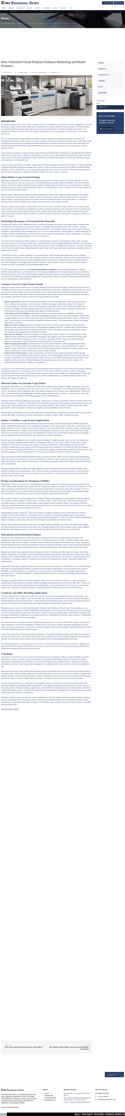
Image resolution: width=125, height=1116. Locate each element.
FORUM (102, 81)
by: (21, 72)
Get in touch (106, 129)
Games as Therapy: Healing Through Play (77, 1102)
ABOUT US (103, 69)
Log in (47, 1093)
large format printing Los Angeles (43, 269)
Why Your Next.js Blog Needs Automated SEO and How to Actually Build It (77, 1099)
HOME (101, 63)
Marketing (42, 72)
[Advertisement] (62, 41)
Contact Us (115, 1075)
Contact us (107, 2)
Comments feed (50, 1098)
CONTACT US (104, 75)
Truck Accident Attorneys (10, 1107)
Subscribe (119, 2)
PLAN (101, 87)
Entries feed (49, 1095)
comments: (54, 72)
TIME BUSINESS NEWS (9, 709)
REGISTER (103, 93)
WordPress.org (50, 1100)
